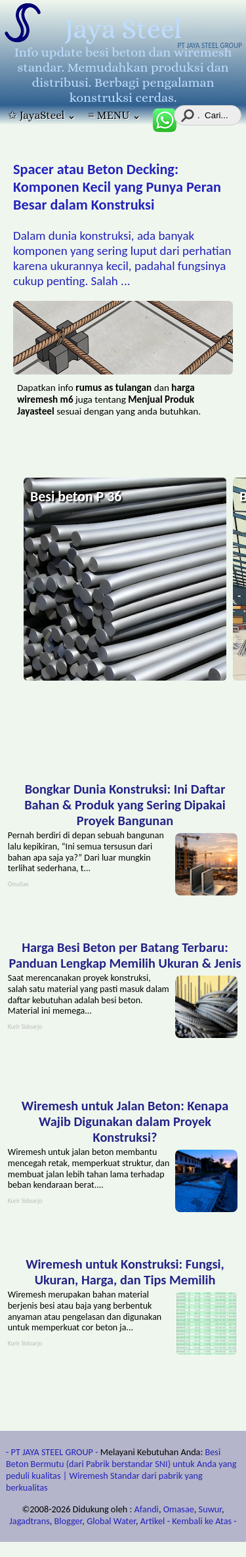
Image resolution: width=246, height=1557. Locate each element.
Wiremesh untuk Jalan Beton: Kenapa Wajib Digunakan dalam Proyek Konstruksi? (125, 1121)
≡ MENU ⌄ (114, 115)
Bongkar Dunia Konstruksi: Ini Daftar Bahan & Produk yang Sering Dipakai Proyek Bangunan (125, 804)
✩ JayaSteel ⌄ (42, 115)
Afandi (146, 1509)
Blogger (68, 1521)
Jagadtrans (29, 1521)
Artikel (152, 1521)
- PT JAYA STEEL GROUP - (52, 1452)
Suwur (210, 1509)
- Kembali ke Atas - (202, 1521)
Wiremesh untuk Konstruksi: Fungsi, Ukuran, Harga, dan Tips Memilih (125, 1272)
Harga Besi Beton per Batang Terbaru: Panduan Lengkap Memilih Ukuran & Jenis (125, 955)
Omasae (178, 1509)
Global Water (111, 1521)
